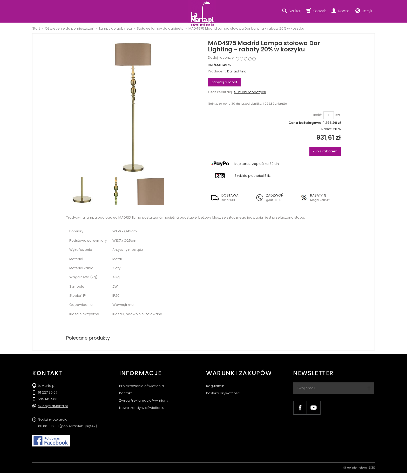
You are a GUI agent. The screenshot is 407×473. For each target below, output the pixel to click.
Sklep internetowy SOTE (359, 468)
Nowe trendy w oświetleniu (141, 407)
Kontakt (125, 393)
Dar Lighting (237, 71)
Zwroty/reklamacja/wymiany (143, 400)
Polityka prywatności (223, 393)
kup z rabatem (325, 151)
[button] (230, 198)
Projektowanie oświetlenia (141, 385)
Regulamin (215, 385)
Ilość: (317, 115)
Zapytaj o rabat (224, 82)
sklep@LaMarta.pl (53, 405)
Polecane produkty (88, 338)
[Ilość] (328, 115)
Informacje (140, 373)
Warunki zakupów (239, 373)
